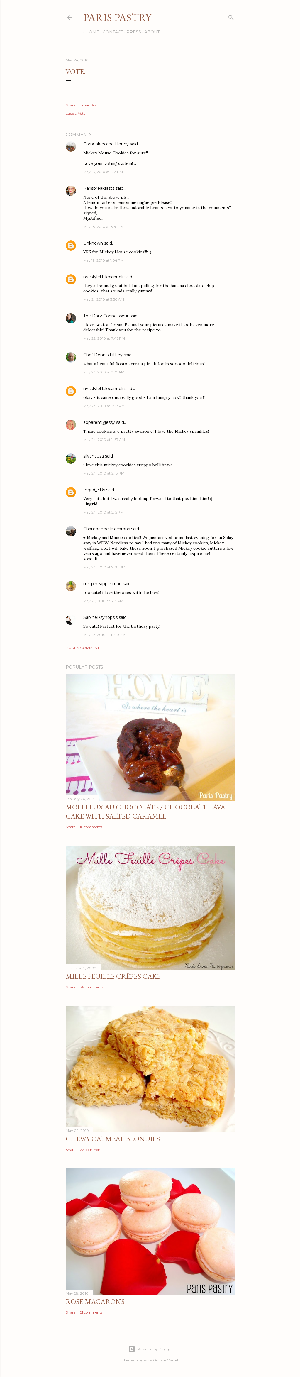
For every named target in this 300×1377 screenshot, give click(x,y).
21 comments (91, 1312)
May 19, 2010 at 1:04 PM (103, 260)
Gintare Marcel (165, 1360)
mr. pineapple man (102, 583)
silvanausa (93, 456)
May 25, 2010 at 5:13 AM (103, 601)
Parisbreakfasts (98, 188)
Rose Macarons (95, 1301)
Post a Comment (82, 648)
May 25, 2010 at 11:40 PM (104, 634)
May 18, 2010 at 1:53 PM (103, 172)
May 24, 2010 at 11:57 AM (104, 439)
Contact (111, 32)
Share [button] (70, 105)
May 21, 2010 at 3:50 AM (103, 299)
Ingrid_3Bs (94, 489)
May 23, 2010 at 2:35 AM (103, 372)
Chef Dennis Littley (103, 355)
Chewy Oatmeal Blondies (113, 1138)
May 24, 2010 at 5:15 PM (103, 512)
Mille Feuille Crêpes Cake (113, 976)
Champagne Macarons (106, 528)
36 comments (91, 987)
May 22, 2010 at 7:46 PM (104, 338)
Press (131, 32)
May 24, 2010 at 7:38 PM (104, 567)
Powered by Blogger (150, 1349)
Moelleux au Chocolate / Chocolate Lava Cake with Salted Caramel (145, 811)
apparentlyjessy (99, 422)
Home (90, 32)
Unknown (93, 243)
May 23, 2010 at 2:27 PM (104, 406)
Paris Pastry (117, 17)
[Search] (231, 16)
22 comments (91, 1149)
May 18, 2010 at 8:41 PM (103, 226)
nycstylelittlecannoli (103, 277)
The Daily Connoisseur (105, 316)
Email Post (89, 105)
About (149, 32)
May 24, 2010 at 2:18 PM (103, 473)
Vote (81, 113)
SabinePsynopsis (100, 617)
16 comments (91, 827)
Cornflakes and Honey (106, 144)
